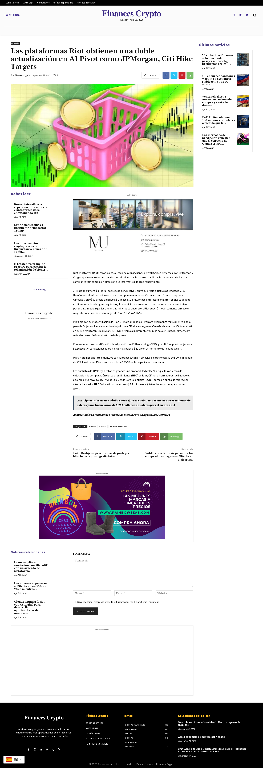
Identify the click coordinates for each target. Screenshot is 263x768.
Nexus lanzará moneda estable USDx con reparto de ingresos (213, 722)
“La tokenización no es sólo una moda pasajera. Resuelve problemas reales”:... (217, 60)
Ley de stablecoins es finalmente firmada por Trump (30, 227)
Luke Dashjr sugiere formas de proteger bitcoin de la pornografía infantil (101, 454)
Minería (15, 43)
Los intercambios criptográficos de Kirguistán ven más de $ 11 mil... (30, 248)
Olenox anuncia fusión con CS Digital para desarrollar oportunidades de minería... (29, 607)
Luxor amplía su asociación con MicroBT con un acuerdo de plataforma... (31, 567)
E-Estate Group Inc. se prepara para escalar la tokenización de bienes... (31, 266)
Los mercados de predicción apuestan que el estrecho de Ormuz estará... (216, 139)
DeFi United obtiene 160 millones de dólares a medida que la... (218, 120)
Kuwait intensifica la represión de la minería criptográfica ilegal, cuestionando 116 (30, 209)
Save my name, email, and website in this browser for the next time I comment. (118, 601)
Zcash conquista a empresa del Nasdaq (200, 734)
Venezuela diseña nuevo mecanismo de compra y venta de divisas (217, 101)
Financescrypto (22, 75)
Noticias (102, 426)
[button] (254, 15)
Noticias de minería (118, 426)
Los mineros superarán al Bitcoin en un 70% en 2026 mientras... (30, 586)
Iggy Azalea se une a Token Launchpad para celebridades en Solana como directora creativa (212, 747)
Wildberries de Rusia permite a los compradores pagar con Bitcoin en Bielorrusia (169, 456)
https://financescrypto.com (39, 318)
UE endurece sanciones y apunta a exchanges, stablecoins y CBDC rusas (218, 80)
